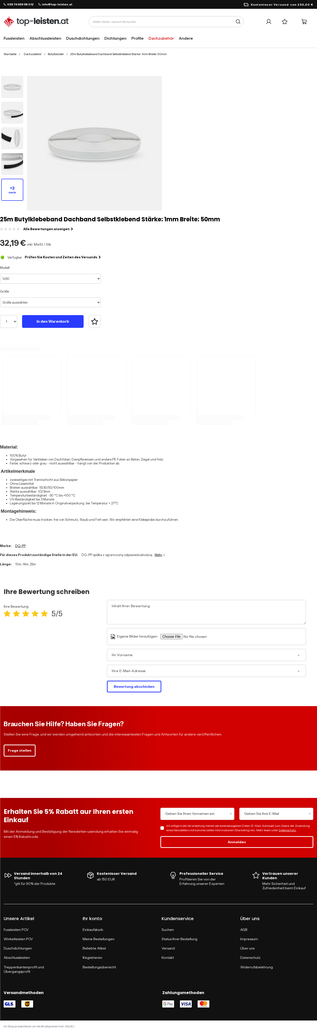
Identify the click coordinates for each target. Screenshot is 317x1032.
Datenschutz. (287, 830)
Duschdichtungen (83, 38)
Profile (137, 38)
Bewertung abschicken (134, 686)
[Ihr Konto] (269, 22)
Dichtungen (115, 38)
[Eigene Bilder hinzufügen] (202, 636)
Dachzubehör (161, 38)
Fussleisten (14, 38)
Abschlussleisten (45, 38)
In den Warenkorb (53, 321)
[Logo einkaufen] (36, 22)
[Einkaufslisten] (284, 22)
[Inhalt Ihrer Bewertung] (206, 612)
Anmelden (237, 842)
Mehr (158, 555)
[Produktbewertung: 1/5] (7, 613)
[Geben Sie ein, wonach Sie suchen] (166, 21)
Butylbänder (56, 54)
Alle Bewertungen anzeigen (48, 229)
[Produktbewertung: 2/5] (16, 613)
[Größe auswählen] (50, 302)
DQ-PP (20, 546)
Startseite (10, 54)
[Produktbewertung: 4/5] (35, 613)
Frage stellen (19, 750)
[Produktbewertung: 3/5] (25, 613)
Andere (186, 38)
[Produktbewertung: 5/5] (44, 613)
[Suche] (237, 21)
